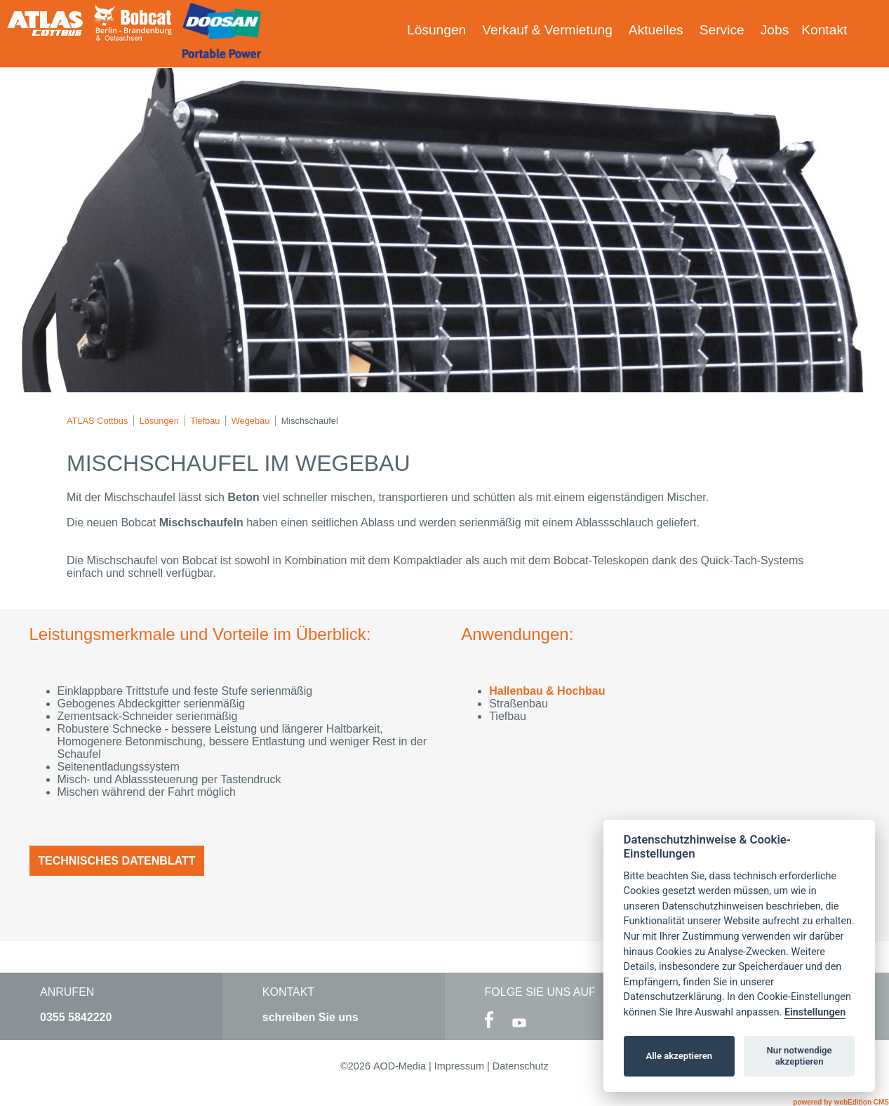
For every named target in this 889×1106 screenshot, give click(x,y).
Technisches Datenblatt (116, 861)
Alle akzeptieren (679, 1056)
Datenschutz (521, 1066)
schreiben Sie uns (310, 1017)
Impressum (459, 1066)
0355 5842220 (76, 1017)
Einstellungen (814, 1012)
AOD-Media (399, 1066)
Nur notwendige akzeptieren (799, 1056)
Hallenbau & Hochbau (547, 691)
